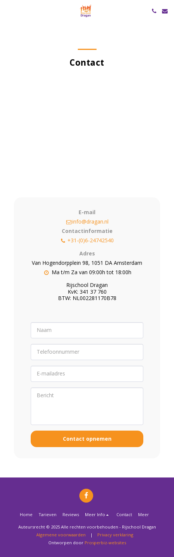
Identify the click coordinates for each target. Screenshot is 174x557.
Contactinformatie (87, 230)
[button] (8, 10)
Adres (87, 253)
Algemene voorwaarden (61, 534)
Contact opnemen (87, 438)
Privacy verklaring (115, 534)
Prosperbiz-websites (105, 542)
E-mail (87, 212)
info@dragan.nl (87, 221)
